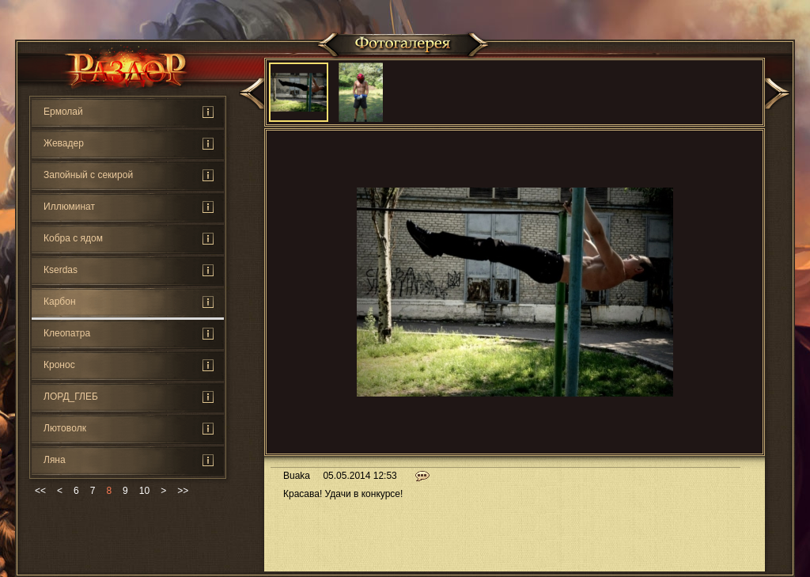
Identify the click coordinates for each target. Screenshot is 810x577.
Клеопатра (67, 333)
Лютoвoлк (65, 428)
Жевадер (64, 143)
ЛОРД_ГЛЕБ (71, 396)
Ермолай (63, 111)
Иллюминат (69, 206)
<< (40, 490)
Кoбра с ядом (73, 238)
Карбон (60, 301)
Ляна (55, 459)
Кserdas (61, 269)
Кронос (59, 364)
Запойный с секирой (88, 174)
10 (144, 490)
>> (182, 490)
